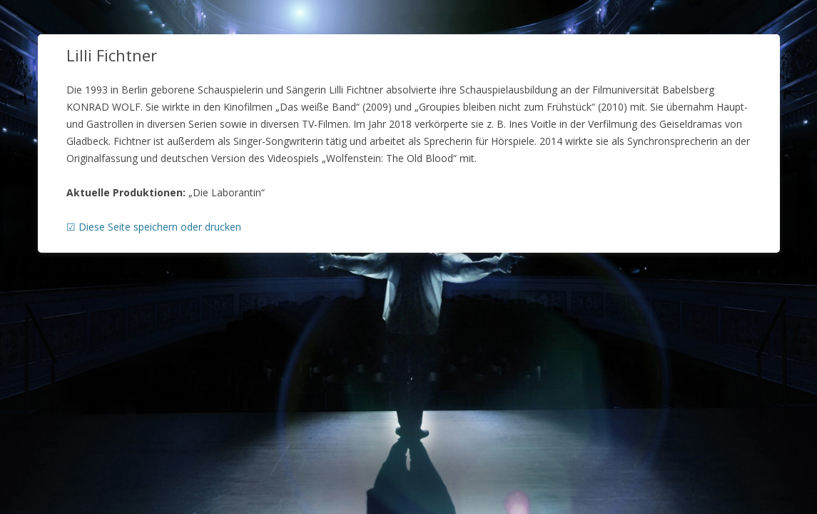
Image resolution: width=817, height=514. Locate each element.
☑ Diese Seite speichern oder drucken (153, 226)
